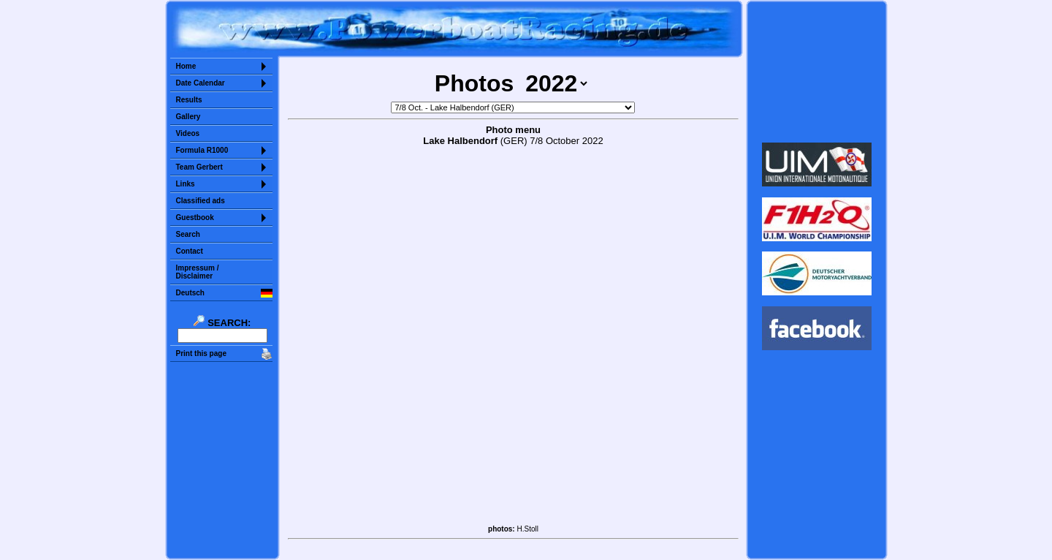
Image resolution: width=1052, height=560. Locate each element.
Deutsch (190, 293)
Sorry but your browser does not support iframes (816, 71)
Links (185, 184)
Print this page (201, 353)
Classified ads (200, 201)
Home (186, 66)
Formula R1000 (202, 150)
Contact (189, 251)
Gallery (188, 117)
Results (189, 100)
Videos (188, 133)
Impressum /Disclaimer (197, 272)
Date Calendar (200, 83)
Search (188, 234)
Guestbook (195, 217)
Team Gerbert (199, 167)
